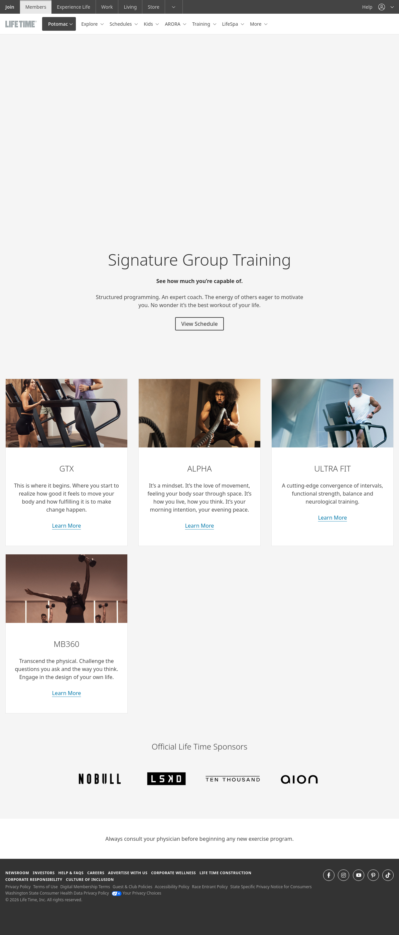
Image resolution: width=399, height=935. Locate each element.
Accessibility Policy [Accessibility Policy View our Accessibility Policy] (172, 887)
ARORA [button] (173, 24)
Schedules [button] (121, 24)
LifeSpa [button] (230, 24)
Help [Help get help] (367, 7)
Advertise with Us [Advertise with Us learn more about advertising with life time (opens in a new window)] (127, 872)
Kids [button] (149, 24)
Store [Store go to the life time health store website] (153, 7)
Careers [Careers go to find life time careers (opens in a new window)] (95, 872)
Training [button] (201, 24)
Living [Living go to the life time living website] (130, 7)
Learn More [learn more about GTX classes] (66, 525)
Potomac (58, 24)
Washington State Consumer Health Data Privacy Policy (57, 893)
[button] (386, 7)
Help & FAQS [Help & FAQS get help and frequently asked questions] (71, 872)
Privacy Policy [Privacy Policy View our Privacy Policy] (18, 887)
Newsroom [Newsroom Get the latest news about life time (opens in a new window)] (17, 872)
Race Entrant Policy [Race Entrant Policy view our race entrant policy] (210, 887)
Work (107, 7)
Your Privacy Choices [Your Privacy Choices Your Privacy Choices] (136, 893)
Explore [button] (90, 24)
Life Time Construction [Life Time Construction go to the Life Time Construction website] (225, 872)
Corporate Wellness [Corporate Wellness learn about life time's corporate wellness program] (173, 872)
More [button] (256, 24)
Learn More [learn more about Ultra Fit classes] (332, 517)
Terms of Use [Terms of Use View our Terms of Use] (45, 887)
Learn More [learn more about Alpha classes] (199, 525)
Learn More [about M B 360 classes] (66, 693)
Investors (44, 872)
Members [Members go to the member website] (35, 7)
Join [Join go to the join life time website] (9, 7)
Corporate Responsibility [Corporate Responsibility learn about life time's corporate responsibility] (33, 879)
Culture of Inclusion (90, 879)
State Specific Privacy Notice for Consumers (271, 887)
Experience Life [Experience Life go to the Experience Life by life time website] (73, 7)
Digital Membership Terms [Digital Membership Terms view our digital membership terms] (85, 887)
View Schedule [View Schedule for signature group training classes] (199, 323)
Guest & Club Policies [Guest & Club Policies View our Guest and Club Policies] (132, 887)
